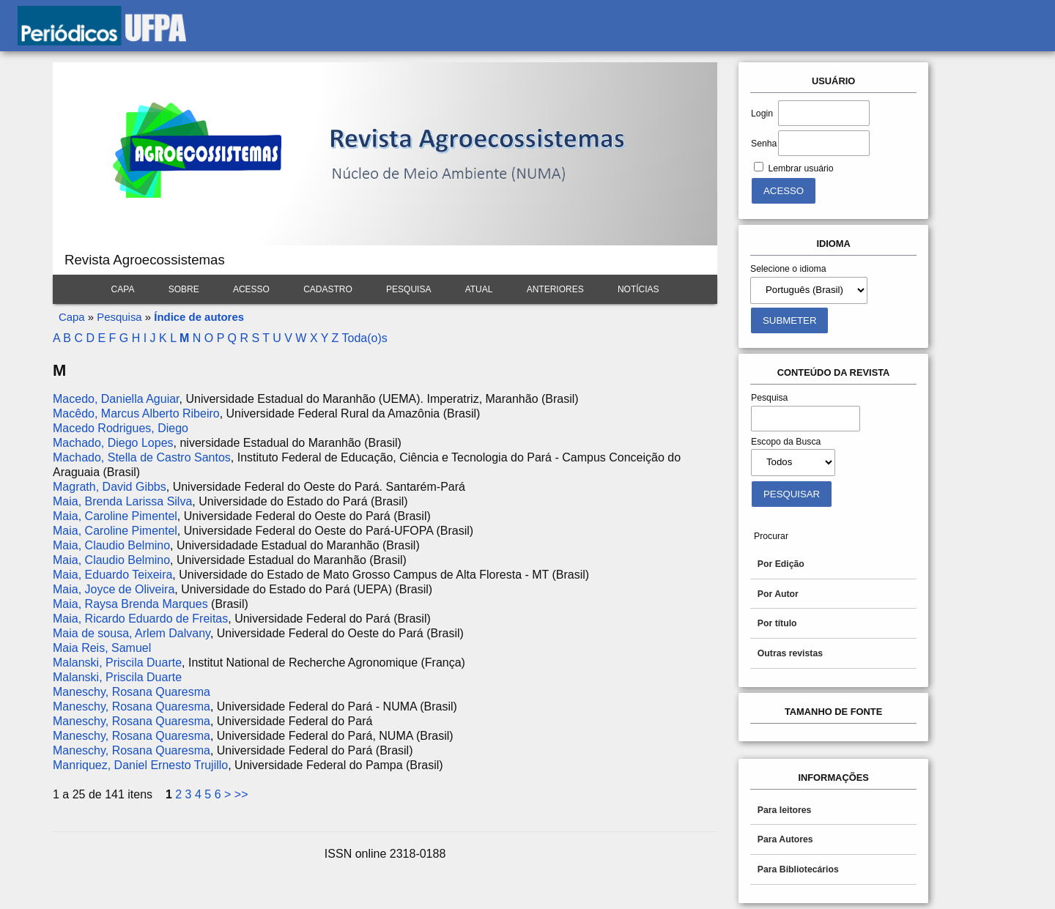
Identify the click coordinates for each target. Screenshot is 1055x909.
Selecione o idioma (788, 269)
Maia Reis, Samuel (102, 648)
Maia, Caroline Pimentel (115, 516)
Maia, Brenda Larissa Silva (122, 501)
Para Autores (785, 839)
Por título (777, 623)
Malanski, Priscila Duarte (117, 662)
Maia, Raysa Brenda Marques (130, 604)
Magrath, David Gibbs (109, 487)
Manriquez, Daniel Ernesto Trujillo (140, 765)
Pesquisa (408, 289)
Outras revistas (790, 653)
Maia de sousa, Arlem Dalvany (131, 633)
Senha (764, 143)
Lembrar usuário (800, 168)
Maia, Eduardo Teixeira (112, 574)
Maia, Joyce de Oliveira (113, 589)
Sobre (184, 289)
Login (762, 113)
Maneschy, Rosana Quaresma (131, 692)
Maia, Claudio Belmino (111, 545)
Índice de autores (199, 317)
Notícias (638, 289)
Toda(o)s (364, 338)
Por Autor (778, 594)
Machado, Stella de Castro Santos (142, 457)
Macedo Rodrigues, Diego (120, 428)
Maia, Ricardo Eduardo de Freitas (140, 618)
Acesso (251, 289)
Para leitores (785, 810)
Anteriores (555, 289)
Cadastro (327, 289)
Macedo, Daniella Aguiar (116, 399)
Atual (479, 289)
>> (241, 794)
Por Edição (781, 564)
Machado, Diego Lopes (113, 443)
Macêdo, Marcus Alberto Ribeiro (136, 413)
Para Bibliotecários (798, 869)
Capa (123, 289)
